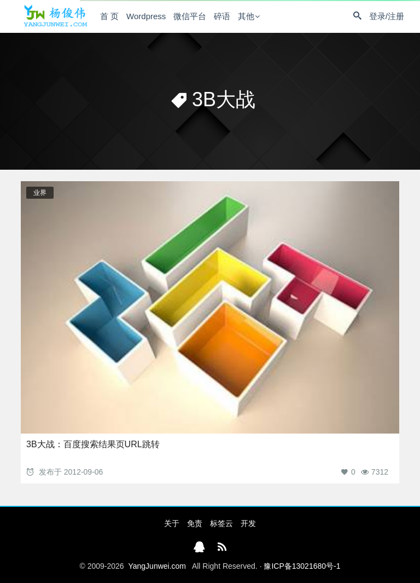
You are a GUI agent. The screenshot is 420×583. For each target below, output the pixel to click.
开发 (248, 523)
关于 (171, 523)
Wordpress (146, 16)
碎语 (222, 16)
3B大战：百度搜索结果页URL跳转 (93, 444)
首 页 (109, 16)
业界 (39, 193)
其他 (246, 16)
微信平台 (189, 16)
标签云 (221, 523)
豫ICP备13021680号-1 (302, 566)
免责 (194, 523)
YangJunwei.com (157, 566)
